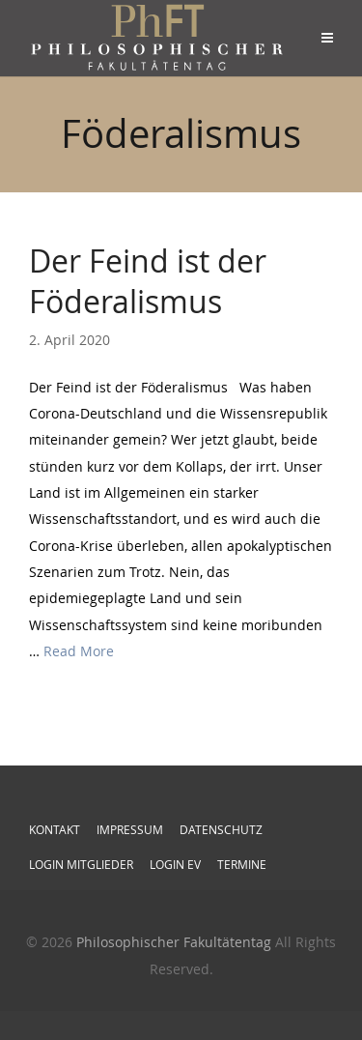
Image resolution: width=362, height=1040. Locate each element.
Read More (78, 651)
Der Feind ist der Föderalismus (147, 281)
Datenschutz (221, 829)
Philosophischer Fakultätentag (173, 942)
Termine (241, 864)
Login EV (175, 864)
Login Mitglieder (81, 864)
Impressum (130, 829)
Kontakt (54, 829)
